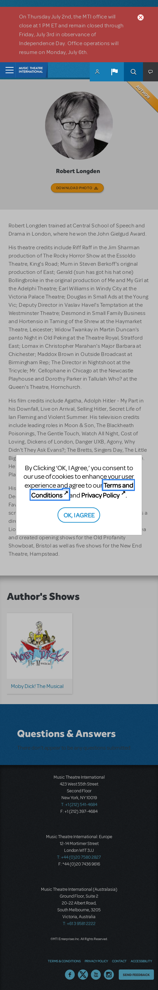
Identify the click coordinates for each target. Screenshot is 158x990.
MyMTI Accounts (97, 71)
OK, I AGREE (79, 515)
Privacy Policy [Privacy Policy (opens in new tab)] (100, 494)
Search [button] (133, 71)
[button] (114, 71)
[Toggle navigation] (7, 70)
